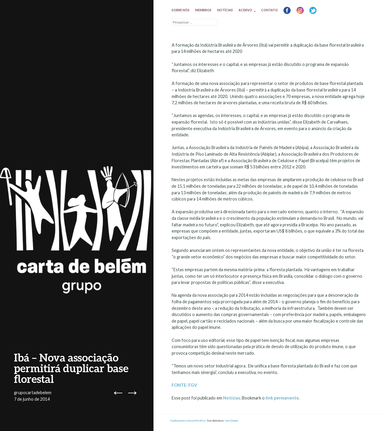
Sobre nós (180, 10)
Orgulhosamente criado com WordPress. (188, 420)
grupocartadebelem (32, 392)
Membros (203, 10)
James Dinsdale (231, 420)
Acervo (245, 10)
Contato (269, 10)
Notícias (225, 10)
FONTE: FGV (184, 385)
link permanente (282, 397)
